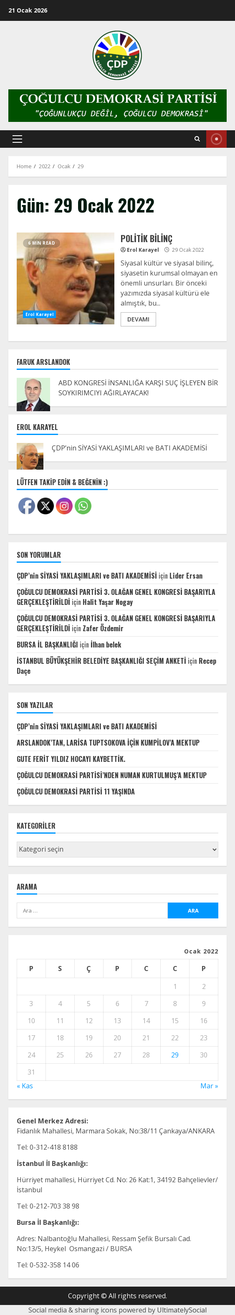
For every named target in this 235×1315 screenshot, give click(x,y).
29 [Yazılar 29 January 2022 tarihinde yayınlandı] (175, 1055)
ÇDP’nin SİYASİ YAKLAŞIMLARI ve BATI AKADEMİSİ (129, 448)
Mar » (209, 1085)
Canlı (216, 139)
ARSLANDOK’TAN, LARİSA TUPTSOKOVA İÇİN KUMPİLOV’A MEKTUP (108, 743)
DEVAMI (138, 319)
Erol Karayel (39, 314)
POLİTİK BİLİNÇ (65, 278)
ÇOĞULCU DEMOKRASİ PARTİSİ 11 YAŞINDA (76, 791)
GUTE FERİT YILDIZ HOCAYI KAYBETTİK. (71, 759)
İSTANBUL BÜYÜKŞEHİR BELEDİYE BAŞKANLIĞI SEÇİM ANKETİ (101, 661)
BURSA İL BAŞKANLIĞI (47, 645)
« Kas (25, 1085)
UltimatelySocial (182, 1310)
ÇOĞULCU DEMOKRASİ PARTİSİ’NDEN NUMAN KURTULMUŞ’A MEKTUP (112, 775)
